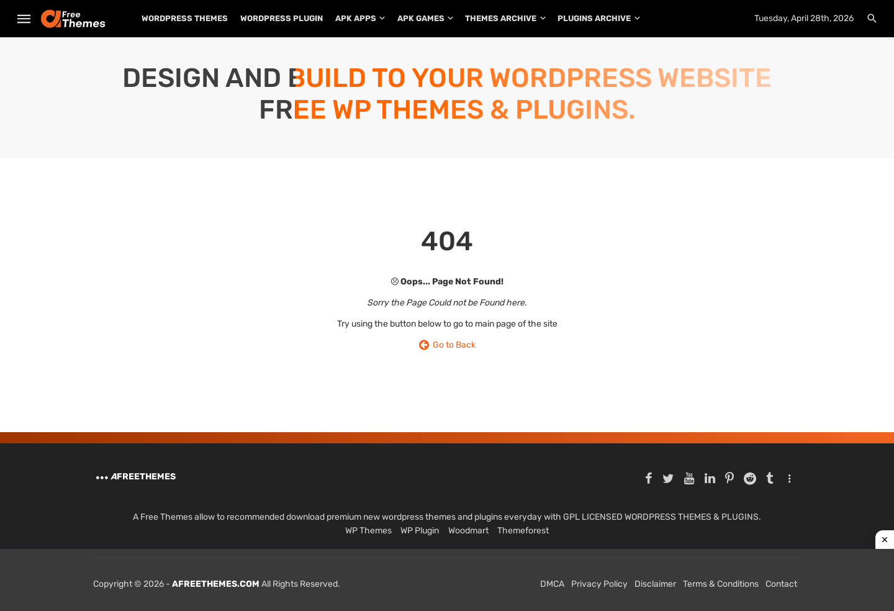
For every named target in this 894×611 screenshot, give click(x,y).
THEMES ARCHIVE (500, 18)
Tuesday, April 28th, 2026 (804, 18)
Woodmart (468, 530)
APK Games (421, 18)
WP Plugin (419, 530)
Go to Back (447, 345)
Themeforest (523, 530)
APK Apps (355, 18)
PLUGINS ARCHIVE (594, 18)
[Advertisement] (447, 580)
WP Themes (368, 530)
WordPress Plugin (281, 18)
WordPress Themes (185, 18)
